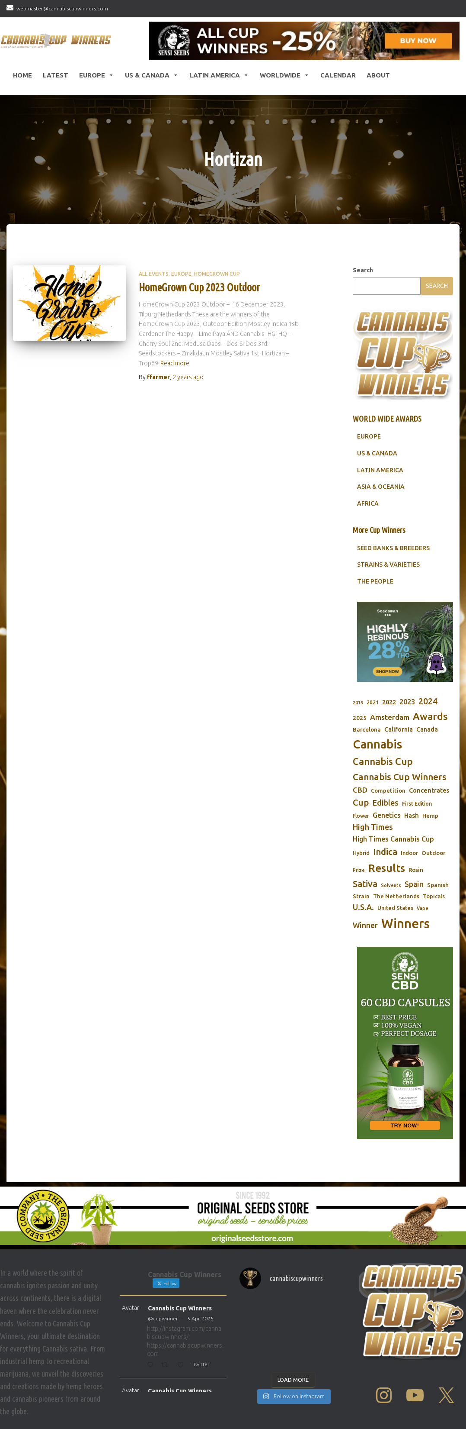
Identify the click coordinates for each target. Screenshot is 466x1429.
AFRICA (368, 503)
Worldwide (285, 75)
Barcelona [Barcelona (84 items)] (367, 729)
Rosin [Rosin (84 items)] (416, 869)
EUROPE (369, 436)
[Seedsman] (405, 642)
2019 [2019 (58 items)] (358, 702)
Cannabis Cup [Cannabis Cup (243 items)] (383, 761)
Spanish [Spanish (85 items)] (438, 884)
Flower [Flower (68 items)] (361, 816)
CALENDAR (338, 75)
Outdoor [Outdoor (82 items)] (433, 852)
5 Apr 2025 (200, 1318)
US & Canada (152, 75)
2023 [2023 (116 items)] (407, 702)
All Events (154, 274)
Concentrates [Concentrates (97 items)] (429, 790)
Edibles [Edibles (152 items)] (385, 802)
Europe (96, 75)
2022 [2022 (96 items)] (389, 702)
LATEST (55, 75)
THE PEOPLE (375, 581)
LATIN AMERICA (380, 470)
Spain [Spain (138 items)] (414, 884)
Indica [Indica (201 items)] (385, 852)
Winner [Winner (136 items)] (365, 925)
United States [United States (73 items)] (395, 908)
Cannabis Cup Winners (180, 1308)
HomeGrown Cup (217, 274)
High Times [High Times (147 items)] (373, 827)
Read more (174, 363)
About (378, 75)
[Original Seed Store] (233, 1216)
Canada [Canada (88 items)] (427, 729)
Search (363, 270)
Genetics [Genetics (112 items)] (387, 815)
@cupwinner (163, 1318)
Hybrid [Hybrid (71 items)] (361, 853)
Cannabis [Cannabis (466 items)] (377, 744)
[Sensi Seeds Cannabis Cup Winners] (304, 41)
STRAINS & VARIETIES (388, 564)
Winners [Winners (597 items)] (405, 923)
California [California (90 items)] (398, 729)
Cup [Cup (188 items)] (361, 802)
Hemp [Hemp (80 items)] (430, 816)
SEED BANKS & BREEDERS (393, 548)
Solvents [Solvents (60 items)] (391, 885)
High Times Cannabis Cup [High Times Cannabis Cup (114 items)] (393, 839)
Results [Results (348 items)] (386, 868)
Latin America (219, 75)
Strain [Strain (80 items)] (361, 896)
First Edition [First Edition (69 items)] (417, 803)
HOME (22, 75)
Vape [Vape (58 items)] (422, 908)
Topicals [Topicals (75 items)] (434, 896)
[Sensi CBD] (405, 1043)
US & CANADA (377, 453)
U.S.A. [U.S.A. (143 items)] (363, 907)
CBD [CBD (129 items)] (360, 790)
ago (188, 377)
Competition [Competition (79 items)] (388, 790)
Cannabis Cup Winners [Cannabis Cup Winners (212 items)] (400, 776)
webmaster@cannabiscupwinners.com (62, 8)
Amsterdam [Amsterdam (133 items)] (389, 717)
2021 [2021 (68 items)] (373, 702)
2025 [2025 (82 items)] (360, 717)
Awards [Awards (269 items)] (430, 716)
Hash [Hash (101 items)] (411, 815)
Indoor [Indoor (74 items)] (409, 853)
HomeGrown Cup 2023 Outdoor (199, 287)
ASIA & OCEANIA (381, 486)
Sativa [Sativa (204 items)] (365, 884)
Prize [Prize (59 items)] (359, 870)
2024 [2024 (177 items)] (427, 701)
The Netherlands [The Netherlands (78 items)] (396, 896)
